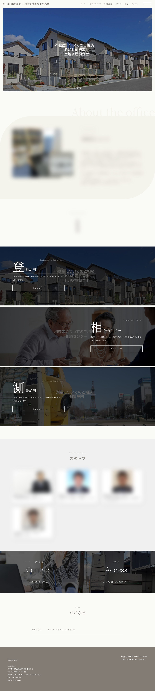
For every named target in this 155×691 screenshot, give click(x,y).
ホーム (83, 4)
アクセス (134, 4)
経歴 (126, 4)
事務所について (95, 4)
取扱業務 (109, 4)
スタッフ (118, 4)
